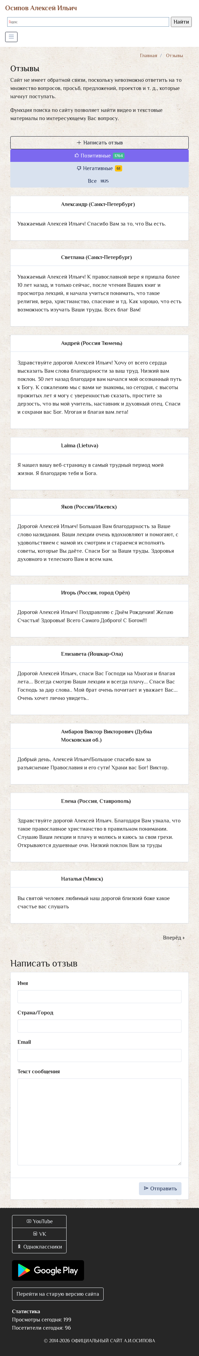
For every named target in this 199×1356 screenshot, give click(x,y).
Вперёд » (174, 938)
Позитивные (99, 156)
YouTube (39, 1221)
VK (39, 1234)
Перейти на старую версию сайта (57, 1294)
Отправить (160, 1189)
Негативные (99, 168)
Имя (22, 983)
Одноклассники (39, 1247)
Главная (148, 55)
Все (99, 181)
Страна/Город (35, 1013)
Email (24, 1042)
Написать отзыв (100, 143)
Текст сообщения (38, 1072)
